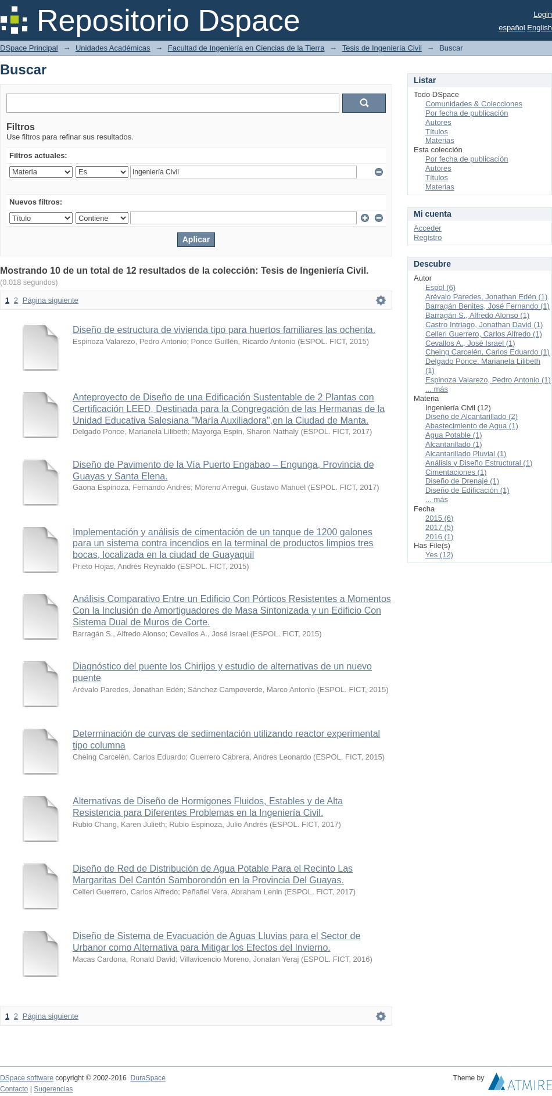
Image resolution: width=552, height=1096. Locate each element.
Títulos (436, 131)
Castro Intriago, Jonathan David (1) (484, 324)
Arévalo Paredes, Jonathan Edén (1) (486, 296)
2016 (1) (439, 536)
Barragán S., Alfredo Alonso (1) (477, 315)
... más (436, 389)
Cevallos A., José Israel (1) (470, 343)
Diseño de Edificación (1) (467, 490)
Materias (439, 140)
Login (542, 14)
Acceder (428, 228)
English (539, 27)
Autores (438, 122)
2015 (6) (439, 518)
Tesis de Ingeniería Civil (382, 48)
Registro (428, 237)
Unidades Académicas (113, 48)
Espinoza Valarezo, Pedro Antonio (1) (488, 379)
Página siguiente (50, 300)
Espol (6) (440, 287)
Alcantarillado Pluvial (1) (465, 453)
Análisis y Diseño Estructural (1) (478, 463)
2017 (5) (439, 527)
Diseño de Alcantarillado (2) (471, 416)
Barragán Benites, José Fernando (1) (487, 306)
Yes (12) (439, 554)
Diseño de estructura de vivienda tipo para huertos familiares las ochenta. (224, 330)
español (512, 27)
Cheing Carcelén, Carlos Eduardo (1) (487, 352)
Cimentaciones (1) (456, 472)
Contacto (14, 1089)
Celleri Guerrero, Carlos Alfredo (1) (483, 333)
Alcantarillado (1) (453, 444)
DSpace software (26, 1078)
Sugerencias (53, 1089)
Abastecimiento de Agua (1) (471, 425)
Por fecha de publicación (466, 113)
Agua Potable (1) (453, 435)
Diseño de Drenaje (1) (462, 481)
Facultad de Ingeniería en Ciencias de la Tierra (246, 48)
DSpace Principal (29, 48)
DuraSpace (147, 1078)
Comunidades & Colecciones (473, 103)
